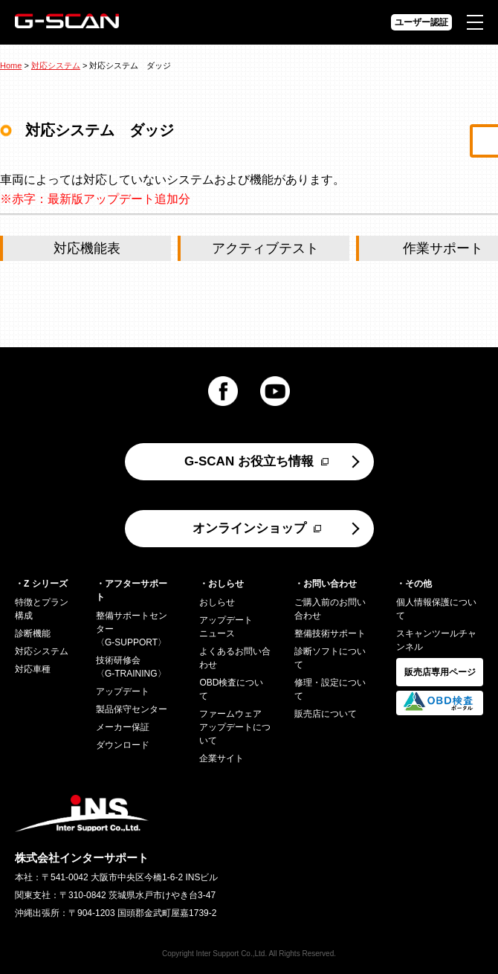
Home (11, 65)
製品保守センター (131, 709)
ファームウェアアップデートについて (235, 727)
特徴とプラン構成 (41, 609)
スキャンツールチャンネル (436, 640)
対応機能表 (87, 248)
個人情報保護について (436, 609)
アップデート (122, 691)
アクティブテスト (265, 248)
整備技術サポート (330, 633)
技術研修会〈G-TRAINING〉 (131, 667)
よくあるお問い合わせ (235, 658)
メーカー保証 (122, 727)
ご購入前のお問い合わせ (330, 609)
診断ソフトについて (330, 658)
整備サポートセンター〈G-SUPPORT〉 (131, 629)
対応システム (55, 65)
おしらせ (217, 602)
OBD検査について (231, 689)
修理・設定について (330, 689)
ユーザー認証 (421, 22)
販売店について (325, 714)
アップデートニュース (226, 627)
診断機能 (33, 633)
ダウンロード (122, 745)
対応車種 (33, 669)
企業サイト (221, 758)
